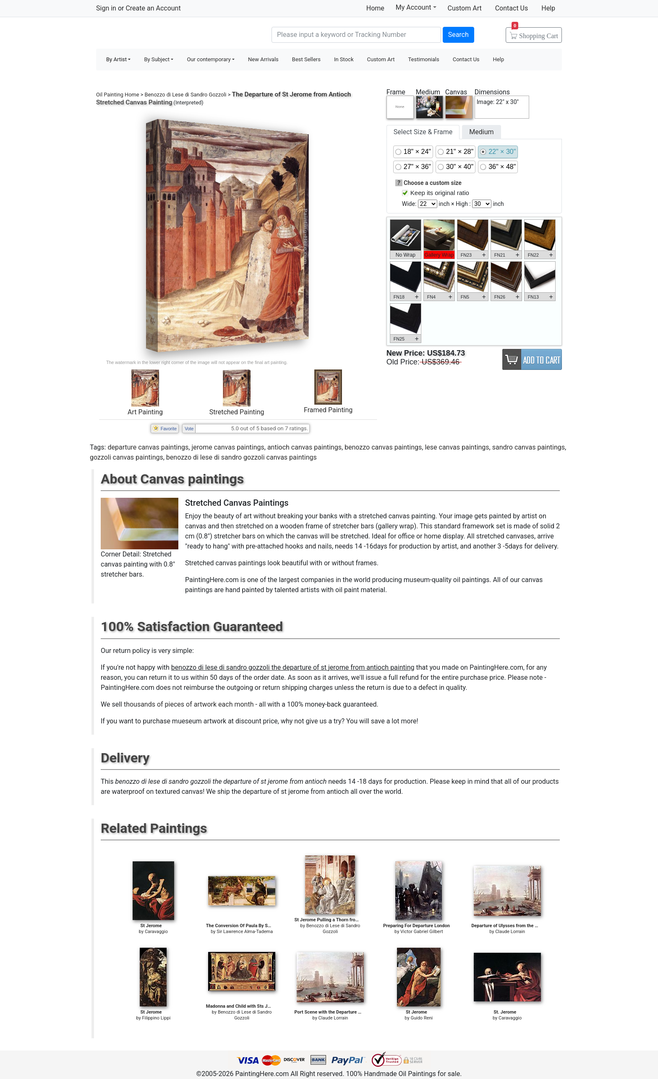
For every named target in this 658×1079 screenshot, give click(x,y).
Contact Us (511, 8)
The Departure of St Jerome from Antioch (291, 94)
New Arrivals (263, 59)
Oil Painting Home (117, 94)
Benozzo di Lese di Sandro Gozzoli (186, 94)
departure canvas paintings (147, 447)
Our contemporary (208, 59)
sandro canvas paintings (528, 447)
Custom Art (465, 8)
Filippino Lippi (156, 1018)
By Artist (116, 59)
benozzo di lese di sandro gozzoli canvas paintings (241, 457)
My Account (416, 7)
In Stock (344, 59)
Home (375, 8)
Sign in (106, 8)
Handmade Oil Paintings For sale (159, 33)
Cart (535, 33)
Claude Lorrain (510, 931)
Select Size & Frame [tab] (423, 132)
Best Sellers (306, 59)
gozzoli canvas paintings (126, 457)
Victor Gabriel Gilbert (421, 931)
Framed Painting (328, 410)
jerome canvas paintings (227, 447)
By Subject (157, 59)
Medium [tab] (481, 132)
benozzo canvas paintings (383, 447)
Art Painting (145, 412)
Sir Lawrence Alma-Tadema (245, 931)
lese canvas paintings (457, 447)
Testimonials (423, 59)
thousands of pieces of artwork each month (189, 704)
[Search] (356, 35)
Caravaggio (156, 931)
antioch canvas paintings (304, 447)
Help (548, 8)
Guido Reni (421, 1018)
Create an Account (152, 8)
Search (458, 35)
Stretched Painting (236, 412)
